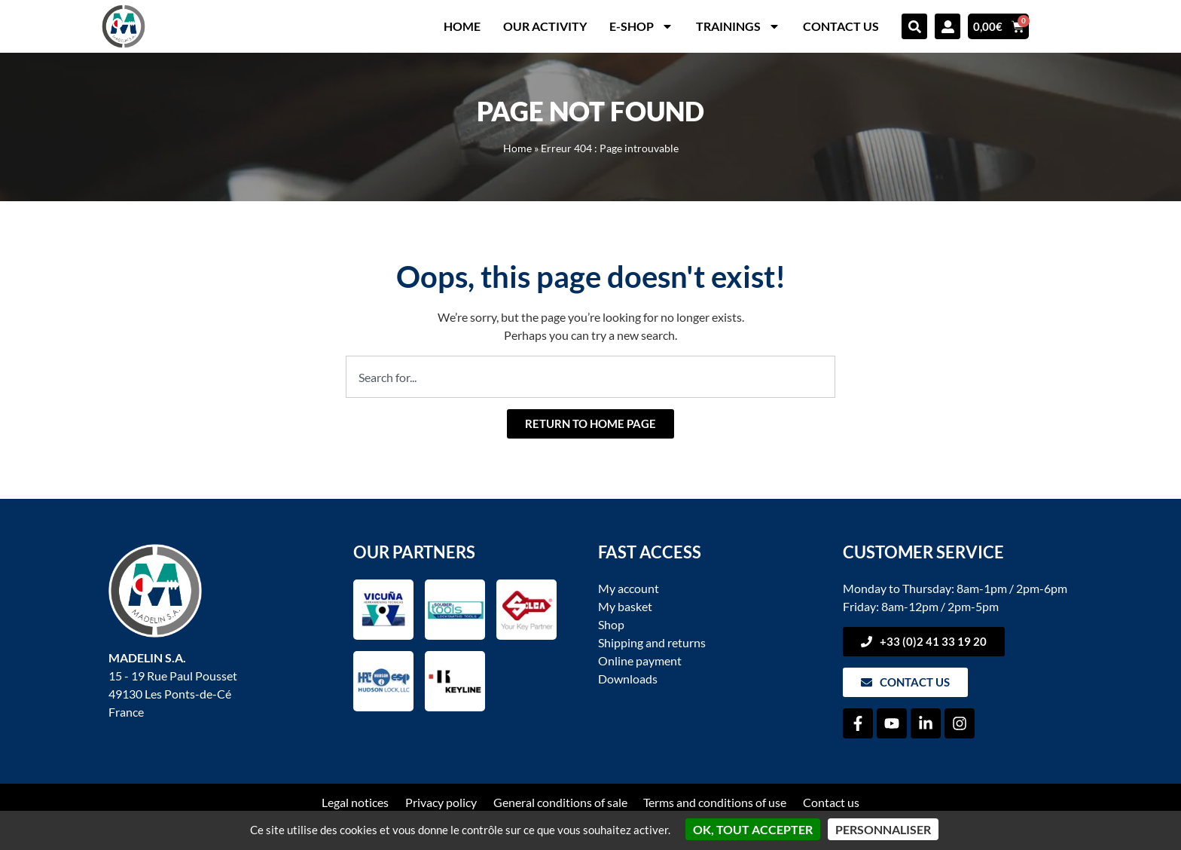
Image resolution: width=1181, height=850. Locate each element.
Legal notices (355, 802)
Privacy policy (441, 802)
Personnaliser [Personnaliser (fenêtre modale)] (883, 829)
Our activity (545, 26)
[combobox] (590, 377)
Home (462, 26)
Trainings (738, 26)
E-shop (641, 26)
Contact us (841, 26)
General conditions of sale (560, 802)
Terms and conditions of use (715, 802)
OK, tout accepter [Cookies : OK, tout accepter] (753, 829)
